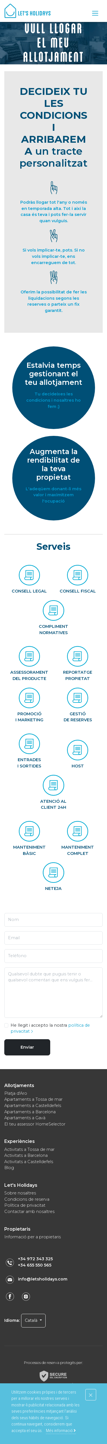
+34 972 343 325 (35, 1258)
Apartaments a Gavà (24, 1117)
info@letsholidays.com (42, 1279)
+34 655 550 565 (34, 1265)
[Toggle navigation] (95, 13)
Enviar (27, 1047)
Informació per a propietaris (32, 1236)
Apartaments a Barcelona (30, 1111)
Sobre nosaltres (20, 1193)
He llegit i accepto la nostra (50, 1028)
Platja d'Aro (15, 1093)
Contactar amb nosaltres (29, 1211)
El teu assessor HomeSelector (34, 1124)
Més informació (61, 1430)
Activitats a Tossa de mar (29, 1149)
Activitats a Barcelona (26, 1155)
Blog (9, 1167)
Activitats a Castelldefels (28, 1161)
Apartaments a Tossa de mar (33, 1099)
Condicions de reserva (26, 1199)
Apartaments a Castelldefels (32, 1105)
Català (32, 1320)
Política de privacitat (24, 1205)
